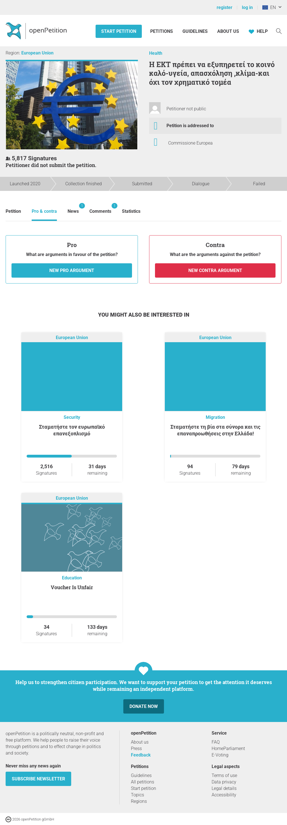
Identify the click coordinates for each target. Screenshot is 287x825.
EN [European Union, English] (269, 7)
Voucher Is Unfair (72, 587)
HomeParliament (228, 748)
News (73, 208)
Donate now (143, 706)
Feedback (141, 755)
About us (228, 31)
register (224, 7)
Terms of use (224, 775)
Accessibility (224, 794)
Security (72, 417)
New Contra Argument (215, 270)
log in (247, 7)
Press (136, 748)
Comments (100, 208)
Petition (13, 211)
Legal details (224, 788)
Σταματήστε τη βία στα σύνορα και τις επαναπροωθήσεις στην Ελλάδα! (215, 430)
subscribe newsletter (38, 778)
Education (72, 578)
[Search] (279, 31)
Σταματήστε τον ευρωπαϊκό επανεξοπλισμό (72, 430)
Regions (139, 801)
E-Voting (220, 755)
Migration (215, 417)
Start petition (118, 31)
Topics (137, 794)
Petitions (162, 31)
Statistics (131, 211)
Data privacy (224, 782)
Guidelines (195, 31)
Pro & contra (44, 211)
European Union (37, 53)
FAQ (216, 742)
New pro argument (71, 270)
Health (155, 53)
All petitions (142, 782)
